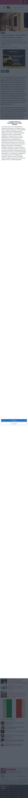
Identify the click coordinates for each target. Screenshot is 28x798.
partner (12, 126)
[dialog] (14, 399)
